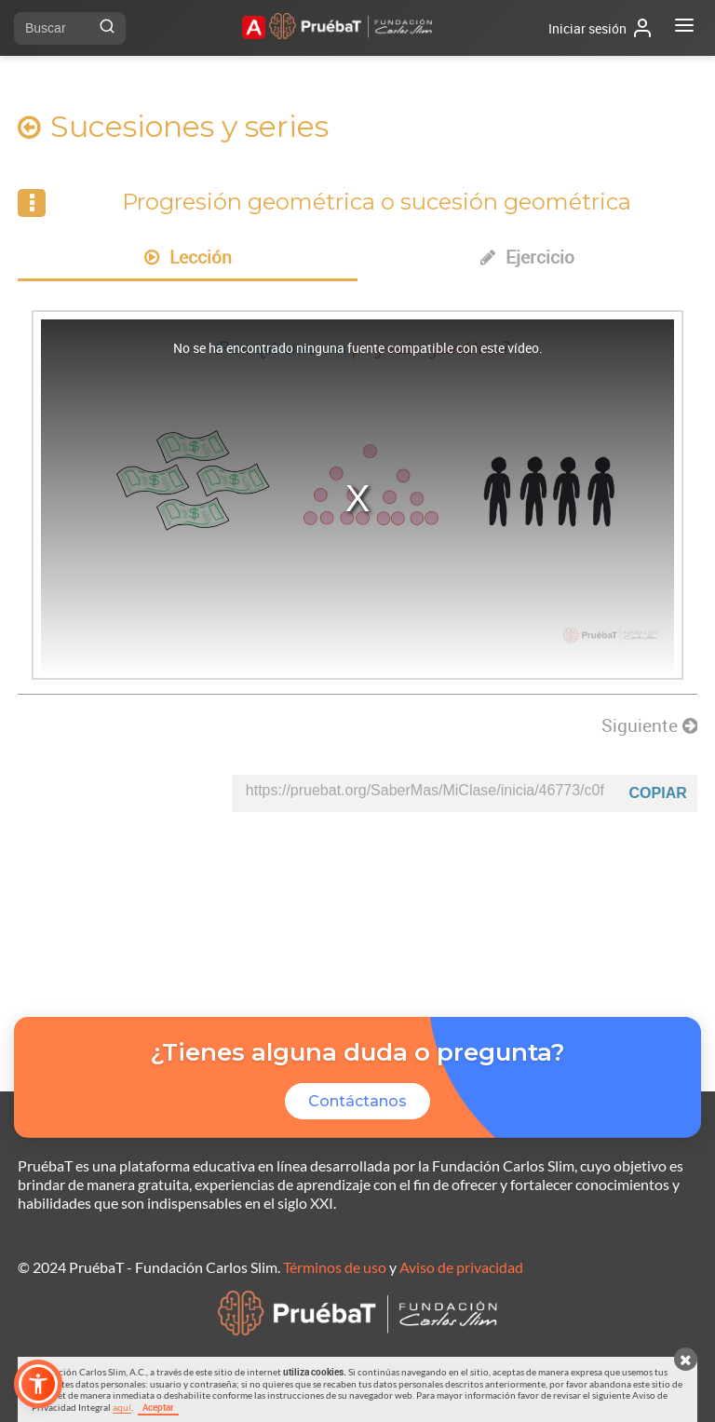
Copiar (658, 793)
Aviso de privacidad (461, 1267)
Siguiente (649, 725)
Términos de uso (334, 1267)
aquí (122, 1407)
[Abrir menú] (684, 28)
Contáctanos (357, 1101)
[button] (38, 1383)
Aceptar (158, 1407)
